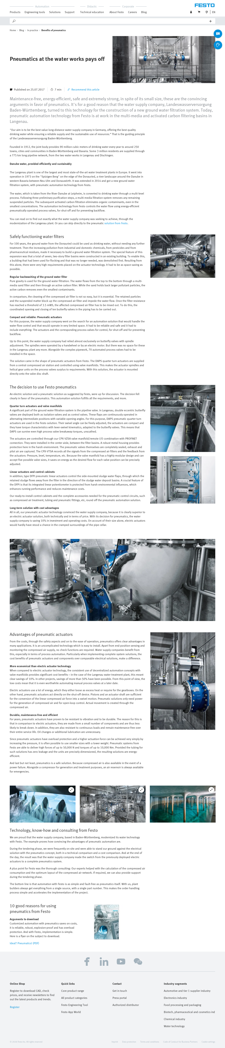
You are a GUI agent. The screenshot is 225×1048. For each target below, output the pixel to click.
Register (14, 1007)
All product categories (74, 998)
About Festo (116, 12)
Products (15, 12)
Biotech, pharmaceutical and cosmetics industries (189, 1012)
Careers (132, 12)
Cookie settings (208, 1041)
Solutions (54, 12)
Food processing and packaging (182, 1005)
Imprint (115, 1041)
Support (69, 12)
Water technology (174, 1026)
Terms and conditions (149, 1041)
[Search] (113, 21)
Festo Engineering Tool (74, 1005)
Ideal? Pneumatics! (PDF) (24, 943)
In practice (32, 30)
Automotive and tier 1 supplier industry (187, 991)
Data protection (129, 1041)
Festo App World (71, 1012)
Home (13, 30)
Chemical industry (174, 1019)
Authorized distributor (125, 1005)
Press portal (119, 998)
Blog (144, 12)
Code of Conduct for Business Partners (180, 1041)
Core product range (72, 991)
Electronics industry (175, 998)
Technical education (92, 12)
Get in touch (119, 991)
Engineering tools (35, 12)
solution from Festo (116, 223)
